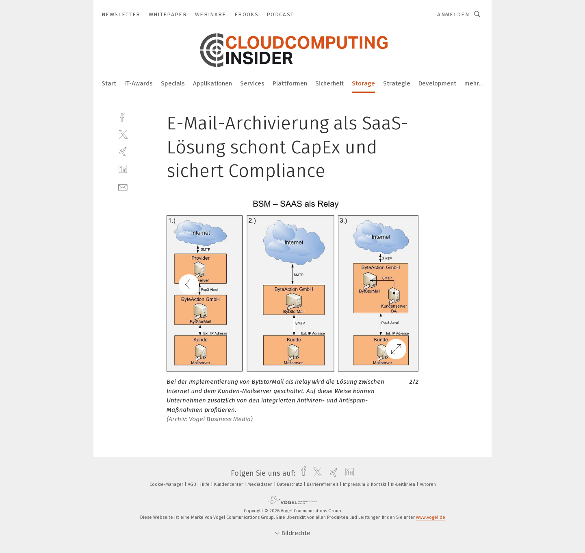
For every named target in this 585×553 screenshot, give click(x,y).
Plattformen (290, 83)
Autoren (428, 484)
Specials (173, 83)
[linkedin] (123, 169)
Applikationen (212, 83)
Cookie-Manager (167, 484)
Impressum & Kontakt (365, 484)
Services (252, 83)
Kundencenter (229, 484)
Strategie (396, 83)
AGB (192, 484)
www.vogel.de (430, 517)
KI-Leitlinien (403, 484)
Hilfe (205, 484)
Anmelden (453, 14)
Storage (363, 83)
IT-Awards (138, 83)
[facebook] (123, 116)
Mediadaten (260, 484)
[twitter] (123, 134)
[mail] (123, 186)
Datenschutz (290, 484)
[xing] (123, 151)
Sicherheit (329, 83)
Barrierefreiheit (323, 484)
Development (437, 83)
